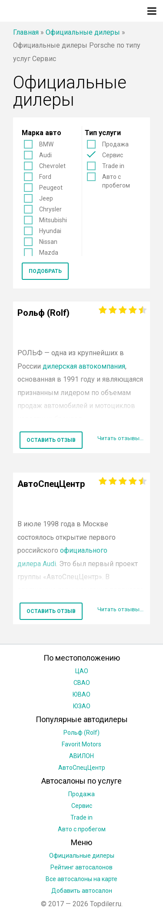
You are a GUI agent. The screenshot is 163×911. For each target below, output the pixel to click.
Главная (26, 32)
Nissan (48, 241)
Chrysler (50, 209)
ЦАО (81, 671)
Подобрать (45, 271)
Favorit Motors (81, 744)
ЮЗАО (81, 706)
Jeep (46, 198)
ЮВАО (81, 694)
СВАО (81, 682)
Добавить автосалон (81, 890)
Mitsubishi (53, 220)
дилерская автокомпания (84, 366)
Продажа (115, 144)
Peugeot (51, 187)
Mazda (48, 252)
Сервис (112, 155)
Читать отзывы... (120, 438)
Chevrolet (52, 165)
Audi (45, 155)
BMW (46, 144)
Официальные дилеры (83, 32)
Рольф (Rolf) (81, 732)
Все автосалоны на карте (81, 878)
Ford (45, 176)
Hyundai (50, 230)
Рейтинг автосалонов (81, 867)
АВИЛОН (81, 755)
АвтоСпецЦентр (81, 767)
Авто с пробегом (116, 181)
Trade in (113, 165)
